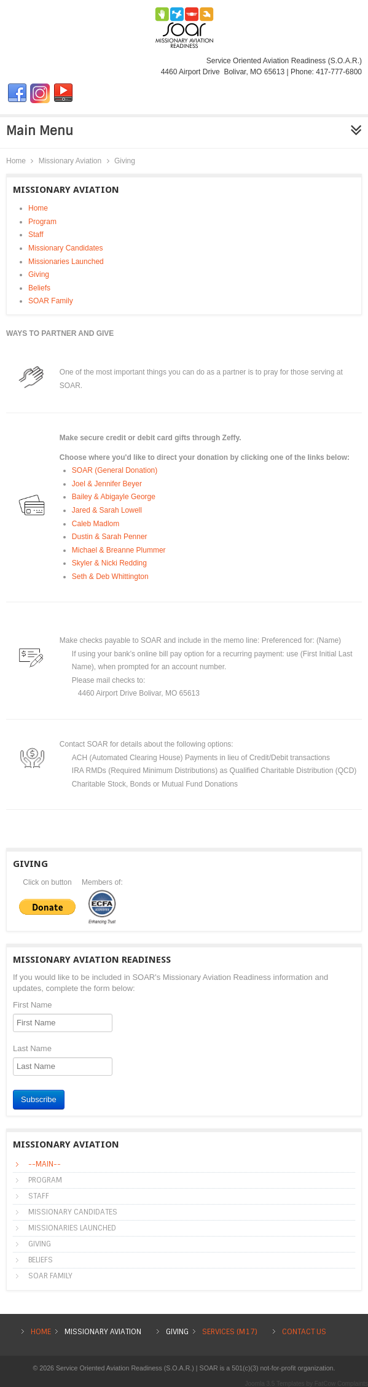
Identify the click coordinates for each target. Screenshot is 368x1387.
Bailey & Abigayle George (113, 496)
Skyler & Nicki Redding (109, 563)
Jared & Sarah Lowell (107, 510)
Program (42, 221)
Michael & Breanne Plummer (119, 550)
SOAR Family (50, 301)
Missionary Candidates (65, 248)
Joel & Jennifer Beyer (107, 484)
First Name (32, 1004)
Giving (38, 274)
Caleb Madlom (95, 523)
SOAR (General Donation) (114, 470)
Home (16, 161)
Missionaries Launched (66, 261)
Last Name (32, 1048)
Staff (35, 234)
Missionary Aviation (70, 161)
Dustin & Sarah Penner (109, 536)
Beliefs (39, 288)
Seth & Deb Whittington (110, 576)
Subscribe (39, 1099)
